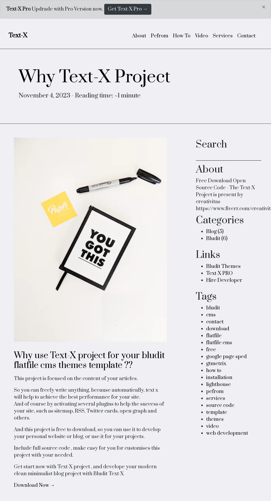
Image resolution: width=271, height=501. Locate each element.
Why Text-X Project (94, 77)
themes (215, 419)
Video (201, 36)
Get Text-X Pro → (127, 9)
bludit (213, 308)
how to (213, 370)
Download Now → (34, 485)
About (139, 36)
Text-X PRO (219, 273)
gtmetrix (216, 363)
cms (211, 315)
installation (219, 377)
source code (220, 405)
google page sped (226, 357)
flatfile (214, 336)
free (211, 350)
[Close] (263, 7)
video (212, 426)
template (216, 412)
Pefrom (159, 36)
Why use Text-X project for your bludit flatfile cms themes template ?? (89, 360)
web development (227, 433)
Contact (246, 36)
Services (223, 36)
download (217, 329)
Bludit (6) (217, 238)
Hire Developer (224, 280)
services (215, 398)
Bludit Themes (223, 266)
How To (181, 36)
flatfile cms (219, 343)
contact (215, 322)
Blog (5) (215, 231)
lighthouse (218, 384)
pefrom (215, 391)
